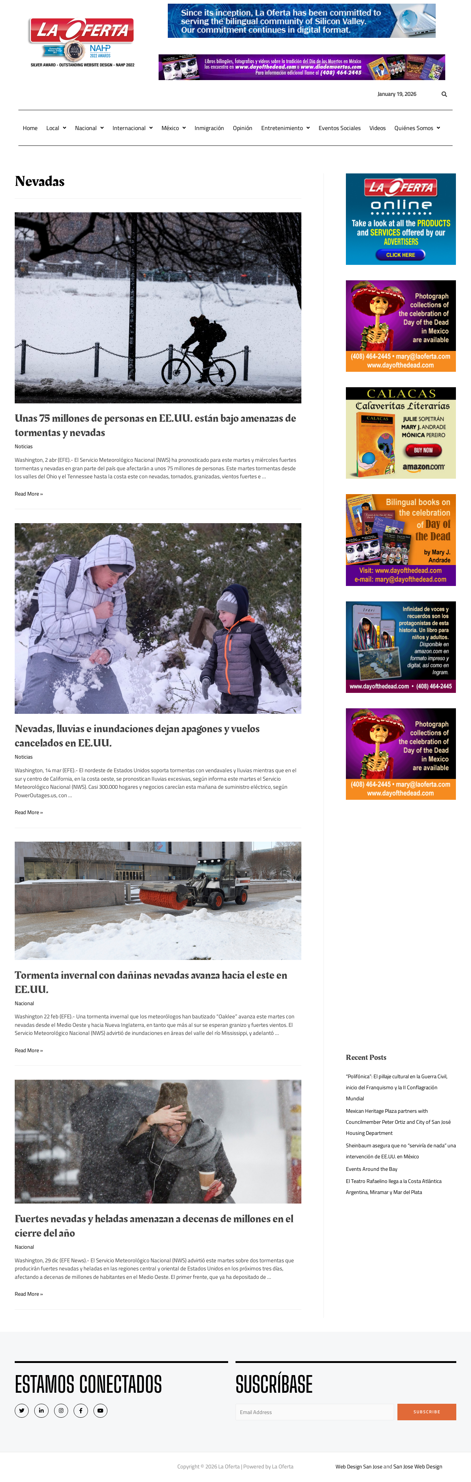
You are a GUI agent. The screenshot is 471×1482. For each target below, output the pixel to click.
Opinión (242, 127)
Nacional (89, 127)
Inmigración (209, 127)
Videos (377, 127)
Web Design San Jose (358, 1467)
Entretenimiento (285, 127)
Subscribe (427, 1412)
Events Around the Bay (372, 1168)
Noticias (24, 446)
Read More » (30, 493)
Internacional (133, 127)
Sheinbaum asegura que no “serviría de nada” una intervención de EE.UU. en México (399, 1151)
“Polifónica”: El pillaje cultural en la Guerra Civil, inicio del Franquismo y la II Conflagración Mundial (400, 1087)
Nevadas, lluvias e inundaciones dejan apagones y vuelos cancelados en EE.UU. (137, 736)
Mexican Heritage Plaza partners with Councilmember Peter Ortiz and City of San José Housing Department (401, 1121)
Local (56, 127)
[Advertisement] (401, 866)
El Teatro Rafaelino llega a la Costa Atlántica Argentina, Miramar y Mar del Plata (397, 1186)
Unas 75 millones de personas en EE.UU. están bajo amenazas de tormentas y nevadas (155, 425)
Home (30, 127)
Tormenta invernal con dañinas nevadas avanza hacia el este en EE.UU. (151, 982)
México (174, 127)
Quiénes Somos (417, 127)
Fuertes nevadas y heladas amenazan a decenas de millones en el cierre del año (154, 1226)
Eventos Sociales (340, 127)
